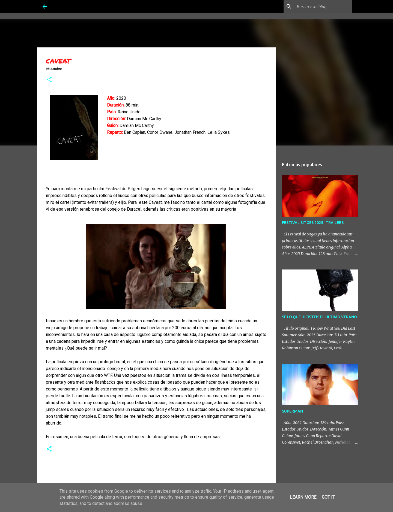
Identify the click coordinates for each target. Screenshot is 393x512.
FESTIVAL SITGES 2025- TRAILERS (313, 222)
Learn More (303, 497)
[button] (49, 80)
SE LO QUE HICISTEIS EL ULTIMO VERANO (319, 317)
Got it (328, 497)
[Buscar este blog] (323, 6)
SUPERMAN (292, 411)
